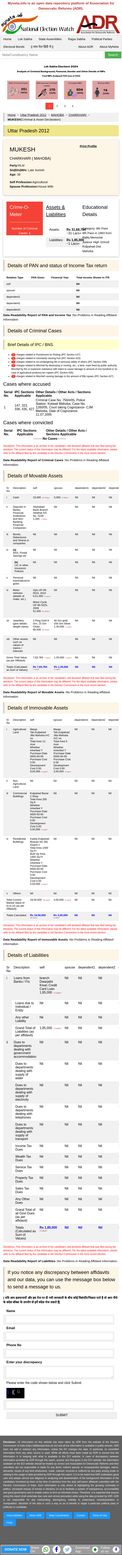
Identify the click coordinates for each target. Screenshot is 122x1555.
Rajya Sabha (76, 39)
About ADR (85, 46)
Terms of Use (100, 1515)
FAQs (10, 1522)
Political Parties (102, 39)
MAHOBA (57, 115)
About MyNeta (109, 46)
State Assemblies (50, 39)
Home (7, 39)
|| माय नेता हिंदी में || (42, 46)
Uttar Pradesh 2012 (33, 115)
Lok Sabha (25, 39)
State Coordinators (59, 1515)
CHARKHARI (78, 115)
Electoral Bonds (13, 46)
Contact (81, 1515)
